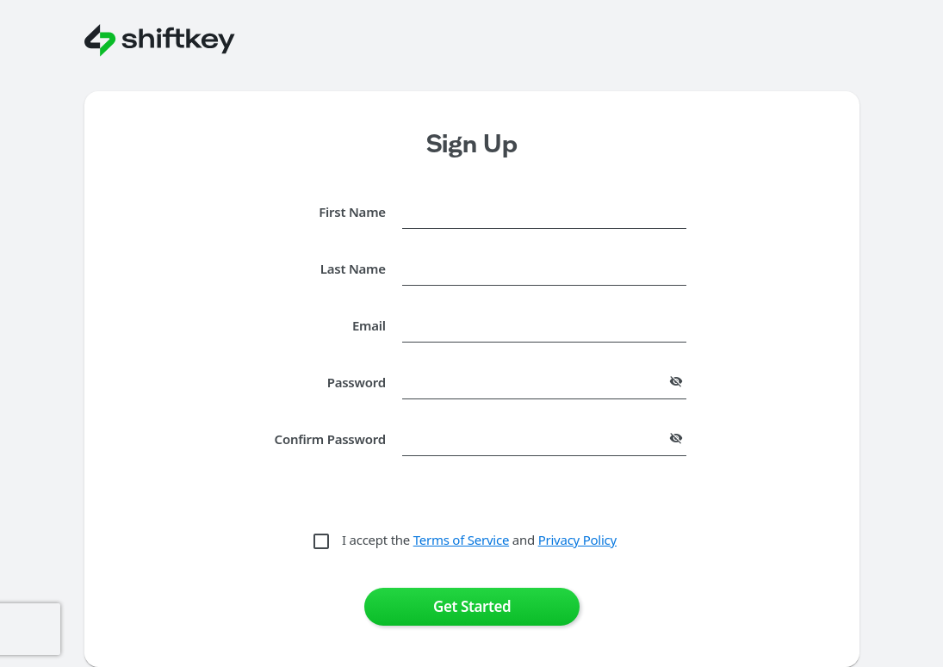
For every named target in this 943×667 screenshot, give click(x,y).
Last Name (353, 268)
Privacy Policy (577, 539)
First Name (352, 211)
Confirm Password (330, 439)
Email (369, 325)
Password (356, 382)
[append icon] (676, 381)
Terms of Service (461, 539)
